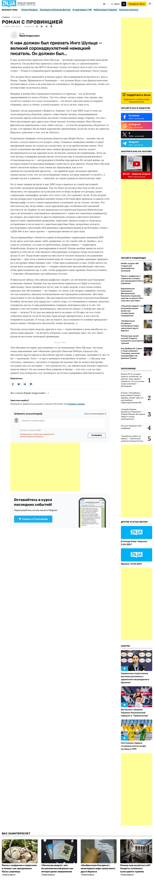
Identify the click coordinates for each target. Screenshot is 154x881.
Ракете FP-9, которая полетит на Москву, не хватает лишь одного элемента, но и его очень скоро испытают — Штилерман (132, 380)
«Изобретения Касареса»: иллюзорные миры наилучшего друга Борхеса (130, 326)
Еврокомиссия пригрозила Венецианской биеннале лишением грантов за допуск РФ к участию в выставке (132, 294)
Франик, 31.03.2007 (131, 564)
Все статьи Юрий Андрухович (28, 392)
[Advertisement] (45, 467)
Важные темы (10, 10)
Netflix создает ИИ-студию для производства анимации (130, 267)
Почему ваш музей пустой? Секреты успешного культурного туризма (132, 339)
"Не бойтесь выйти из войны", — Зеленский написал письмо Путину (132, 438)
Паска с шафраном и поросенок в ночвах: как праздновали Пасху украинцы (132, 279)
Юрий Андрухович (29, 36)
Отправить (96, 435)
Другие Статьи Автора (134, 522)
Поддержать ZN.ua (137, 4)
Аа (124, 4)
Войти (117, 4)
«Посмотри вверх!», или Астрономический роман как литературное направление (132, 311)
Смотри (125, 646)
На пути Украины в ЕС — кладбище (132, 427)
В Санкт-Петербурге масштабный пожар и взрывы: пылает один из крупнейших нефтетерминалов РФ (132, 398)
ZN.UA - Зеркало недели (136, 174)
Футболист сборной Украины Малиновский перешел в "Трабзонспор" (134, 712)
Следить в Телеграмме (33, 519)
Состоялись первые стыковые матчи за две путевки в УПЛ (133, 746)
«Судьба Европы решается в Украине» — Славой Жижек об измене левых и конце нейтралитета (133, 414)
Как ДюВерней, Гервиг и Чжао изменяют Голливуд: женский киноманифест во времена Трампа (131, 353)
